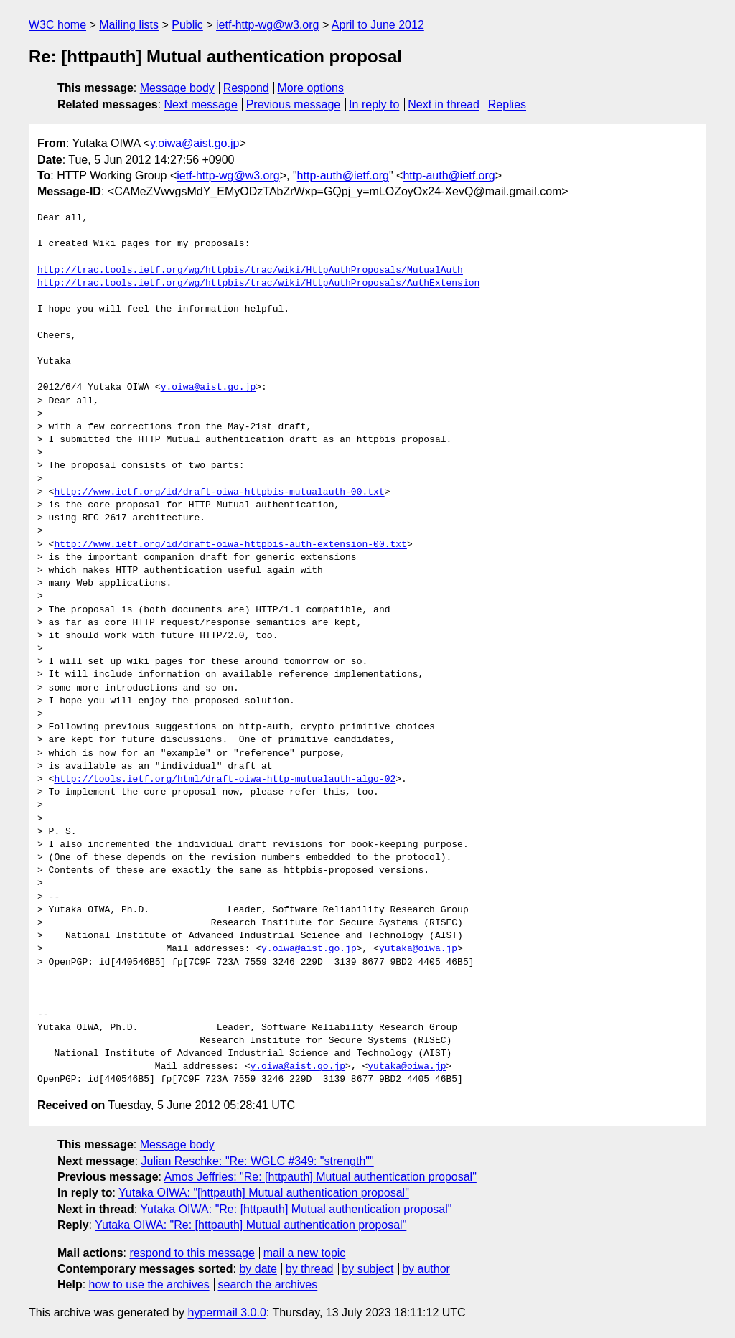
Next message (201, 104)
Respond (246, 88)
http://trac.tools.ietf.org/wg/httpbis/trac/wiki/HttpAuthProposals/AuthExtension (258, 283)
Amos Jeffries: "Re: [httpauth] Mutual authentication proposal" (320, 1177)
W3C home (57, 25)
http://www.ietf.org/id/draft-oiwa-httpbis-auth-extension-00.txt (230, 544)
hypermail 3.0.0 (226, 1312)
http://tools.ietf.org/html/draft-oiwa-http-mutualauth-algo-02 (224, 779)
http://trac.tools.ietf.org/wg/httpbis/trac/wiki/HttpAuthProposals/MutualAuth (250, 270)
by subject (367, 1269)
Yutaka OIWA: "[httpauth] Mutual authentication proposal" (263, 1193)
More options (311, 88)
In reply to (374, 104)
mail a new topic (304, 1253)
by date (257, 1269)
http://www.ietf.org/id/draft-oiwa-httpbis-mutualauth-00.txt (219, 492)
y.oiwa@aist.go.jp (194, 143)
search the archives (268, 1284)
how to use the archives (149, 1284)
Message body (177, 88)
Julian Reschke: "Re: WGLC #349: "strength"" (257, 1161)
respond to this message (191, 1253)
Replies (507, 104)
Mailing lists (129, 25)
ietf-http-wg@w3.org (267, 25)
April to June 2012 (378, 25)
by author (426, 1269)
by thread (310, 1269)
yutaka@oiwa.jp (418, 948)
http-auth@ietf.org (343, 175)
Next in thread (443, 104)
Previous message (293, 104)
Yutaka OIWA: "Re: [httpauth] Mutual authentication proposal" (295, 1209)
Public (187, 25)
